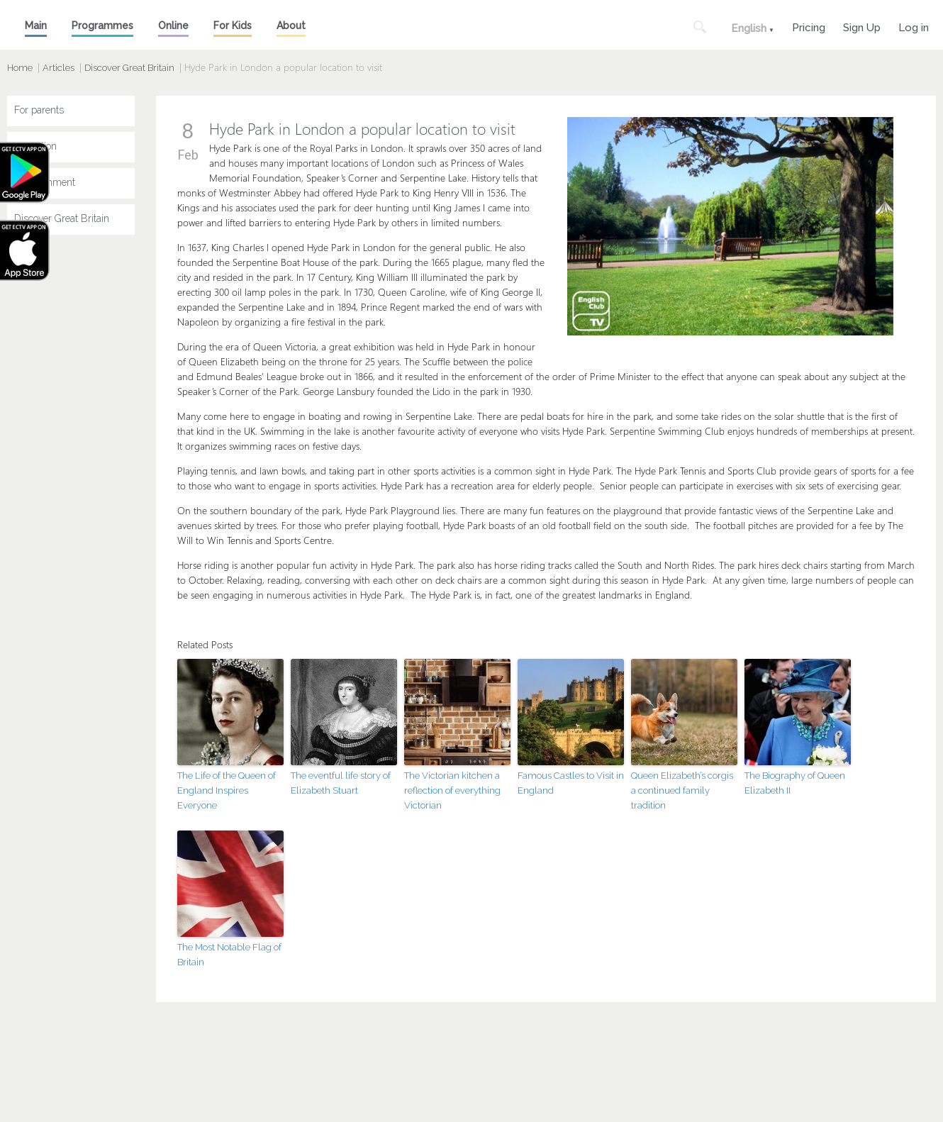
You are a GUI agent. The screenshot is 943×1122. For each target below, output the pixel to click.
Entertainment (44, 182)
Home (20, 67)
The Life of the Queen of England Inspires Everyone (226, 790)
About (291, 25)
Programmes (102, 25)
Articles (58, 67)
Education (35, 146)
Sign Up (862, 25)
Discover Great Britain (129, 67)
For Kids (232, 25)
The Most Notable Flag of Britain (229, 954)
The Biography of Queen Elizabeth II (794, 783)
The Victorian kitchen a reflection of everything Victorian (452, 790)
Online (173, 25)
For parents (39, 110)
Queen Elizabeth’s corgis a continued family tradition (682, 790)
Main (36, 25)
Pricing (808, 25)
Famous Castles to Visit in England (571, 783)
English (748, 28)
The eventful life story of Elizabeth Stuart (341, 783)
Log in (913, 25)
